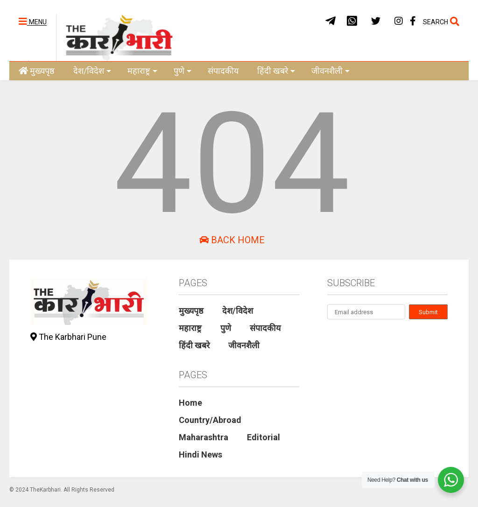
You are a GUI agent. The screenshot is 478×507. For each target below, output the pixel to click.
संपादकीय (223, 71)
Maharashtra (203, 437)
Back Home (232, 240)
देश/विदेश (92, 71)
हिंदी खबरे (276, 71)
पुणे (182, 71)
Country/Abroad (210, 420)
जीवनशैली (330, 71)
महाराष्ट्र (142, 71)
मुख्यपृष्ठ (37, 71)
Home (190, 403)
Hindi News (200, 454)
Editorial (263, 437)
